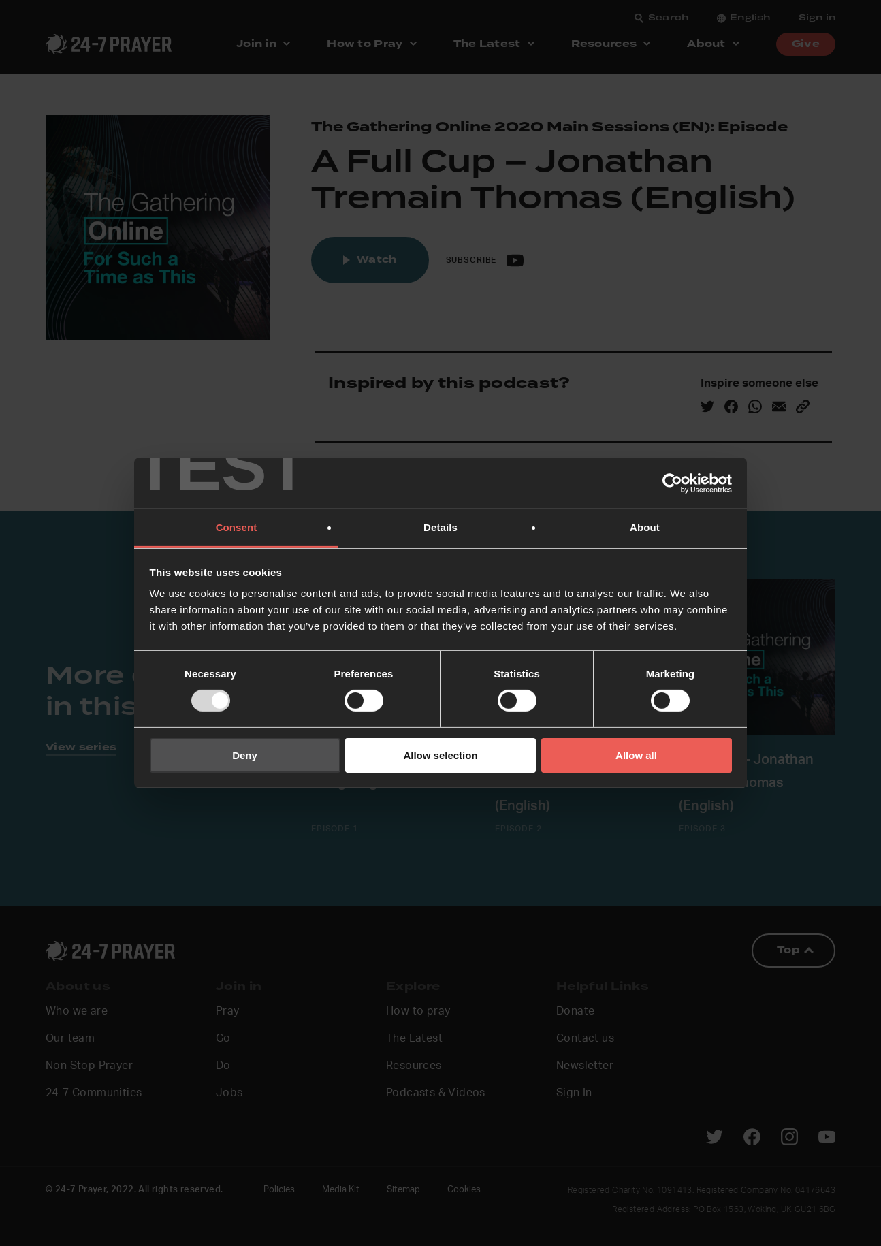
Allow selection (440, 755)
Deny (244, 755)
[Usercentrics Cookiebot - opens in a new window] (672, 483)
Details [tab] (440, 527)
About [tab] (645, 527)
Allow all (636, 755)
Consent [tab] (236, 527)
